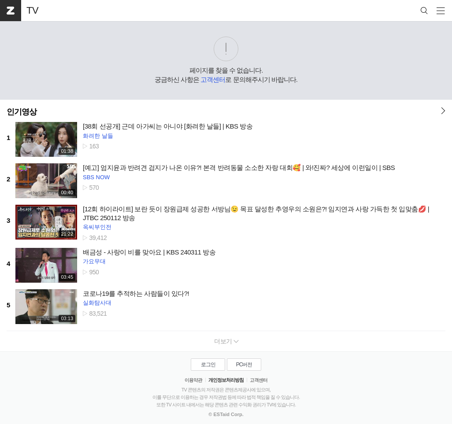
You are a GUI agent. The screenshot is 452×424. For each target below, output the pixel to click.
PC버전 (244, 364)
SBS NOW (96, 177)
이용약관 (193, 380)
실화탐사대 (97, 302)
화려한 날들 (98, 136)
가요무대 (94, 261)
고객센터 (212, 79)
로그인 (208, 364)
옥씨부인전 (97, 227)
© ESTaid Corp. (225, 414)
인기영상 (22, 111)
